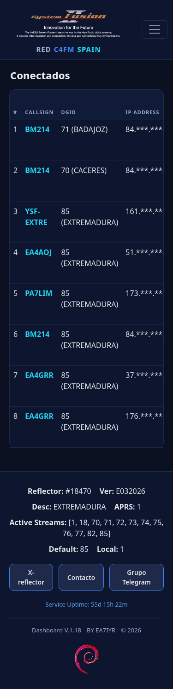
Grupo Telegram (136, 577)
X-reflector (31, 577)
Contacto (81, 577)
